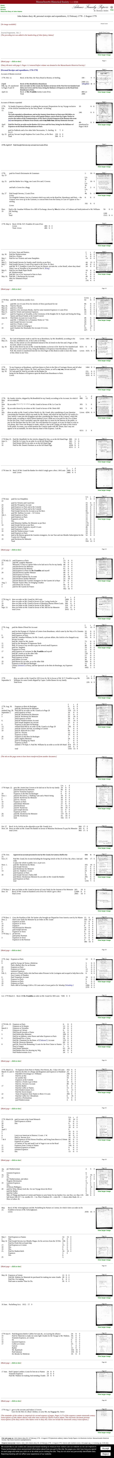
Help (111, 10)
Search (3, 7)
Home (3, 5)
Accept (105, 1448)
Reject (105, 1454)
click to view (16, 61)
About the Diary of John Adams (11, 11)
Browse (3, 9)
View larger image (104, 55)
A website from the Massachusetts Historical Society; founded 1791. (57, 2)
